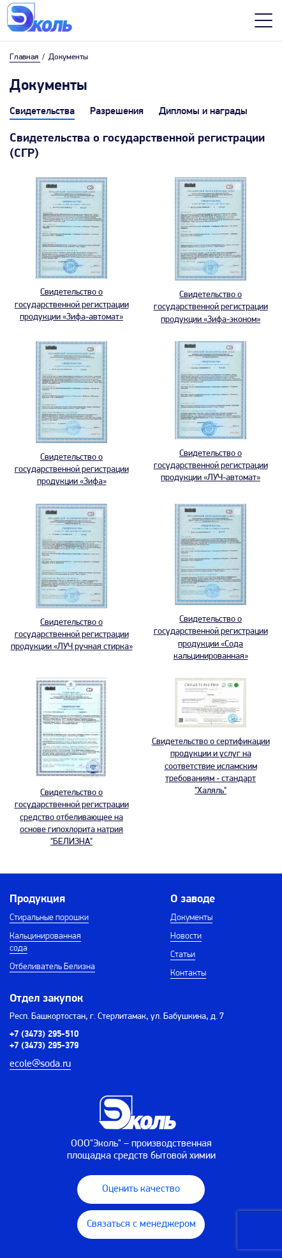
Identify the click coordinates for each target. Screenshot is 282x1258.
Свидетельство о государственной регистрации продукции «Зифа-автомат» (72, 304)
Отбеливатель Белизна (52, 967)
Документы (191, 918)
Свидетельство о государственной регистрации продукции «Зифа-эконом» (211, 307)
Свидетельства (42, 111)
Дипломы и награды (203, 111)
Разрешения (117, 111)
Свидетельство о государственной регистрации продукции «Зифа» (72, 469)
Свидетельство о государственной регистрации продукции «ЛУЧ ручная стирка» (72, 635)
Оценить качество (141, 1189)
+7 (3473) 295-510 (44, 1034)
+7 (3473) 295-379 (44, 1046)
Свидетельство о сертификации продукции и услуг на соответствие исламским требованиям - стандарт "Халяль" (211, 766)
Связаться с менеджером (141, 1224)
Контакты (188, 973)
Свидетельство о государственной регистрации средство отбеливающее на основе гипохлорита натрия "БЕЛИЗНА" (72, 817)
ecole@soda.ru (40, 1064)
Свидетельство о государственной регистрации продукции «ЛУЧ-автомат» (211, 466)
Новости (186, 936)
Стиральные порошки (49, 918)
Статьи (182, 955)
